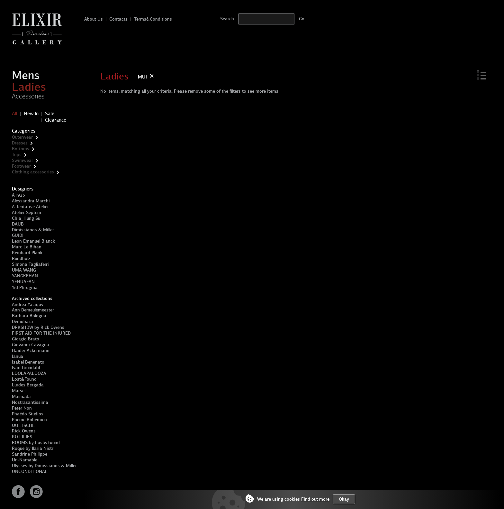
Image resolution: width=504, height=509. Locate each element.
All (14, 113)
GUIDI (17, 235)
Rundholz (21, 258)
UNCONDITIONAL (30, 471)
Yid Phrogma (25, 287)
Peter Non (22, 408)
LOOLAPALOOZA (29, 373)
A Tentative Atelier (30, 206)
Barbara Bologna (29, 316)
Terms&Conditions (153, 19)
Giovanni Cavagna (30, 344)
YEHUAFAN (23, 281)
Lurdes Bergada (28, 385)
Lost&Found (24, 379)
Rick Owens (24, 431)
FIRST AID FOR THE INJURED (41, 333)
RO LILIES (22, 437)
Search (227, 19)
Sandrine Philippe (29, 454)
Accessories (28, 96)
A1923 (18, 195)
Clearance (55, 120)
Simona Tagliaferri (30, 264)
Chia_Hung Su (26, 218)
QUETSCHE (23, 425)
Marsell (19, 390)
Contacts (118, 19)
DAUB (18, 224)
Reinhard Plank (27, 252)
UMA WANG (24, 270)
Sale (49, 113)
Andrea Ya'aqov (27, 304)
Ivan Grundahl (26, 367)
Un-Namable (24, 460)
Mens (26, 75)
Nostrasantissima (30, 402)
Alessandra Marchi (31, 201)
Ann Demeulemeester (33, 310)
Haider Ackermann (31, 350)
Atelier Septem (26, 212)
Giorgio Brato (25, 339)
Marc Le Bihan (26, 247)
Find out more (315, 499)
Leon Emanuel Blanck (33, 241)
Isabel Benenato (28, 362)
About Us (93, 19)
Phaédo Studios (27, 414)
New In (31, 113)
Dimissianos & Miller (33, 230)
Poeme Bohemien (29, 419)
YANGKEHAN (25, 276)
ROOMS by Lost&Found (36, 442)
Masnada (21, 396)
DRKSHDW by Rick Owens (38, 327)
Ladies (29, 87)
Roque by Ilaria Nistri (33, 448)
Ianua (17, 356)
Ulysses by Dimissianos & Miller (44, 465)
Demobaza (22, 321)
